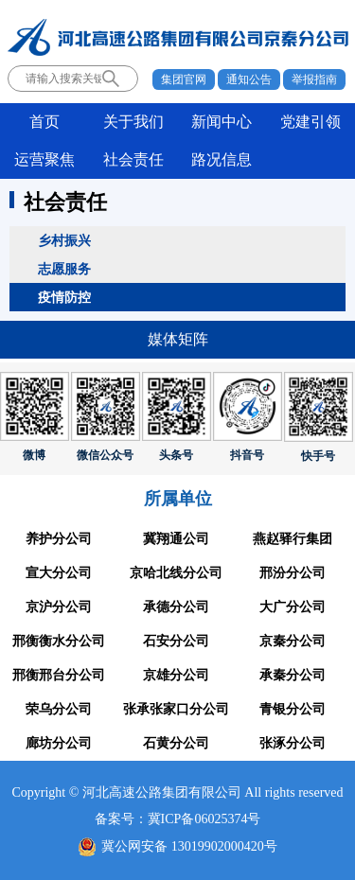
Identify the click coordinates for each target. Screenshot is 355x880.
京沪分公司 (59, 607)
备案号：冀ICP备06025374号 (178, 819)
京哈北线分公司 (176, 573)
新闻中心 (221, 122)
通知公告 (249, 79)
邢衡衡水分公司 (58, 641)
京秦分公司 (292, 641)
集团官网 (183, 79)
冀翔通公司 (176, 539)
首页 (44, 122)
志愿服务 (64, 268)
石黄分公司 (176, 743)
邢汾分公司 (292, 573)
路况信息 (221, 159)
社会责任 (133, 159)
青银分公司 (292, 709)
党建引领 (310, 122)
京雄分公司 (176, 675)
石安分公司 (176, 641)
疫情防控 (64, 297)
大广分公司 (292, 607)
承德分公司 (176, 607)
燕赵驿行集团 (292, 539)
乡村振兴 (64, 240)
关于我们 (133, 122)
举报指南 (314, 79)
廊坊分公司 (59, 743)
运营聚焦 (44, 159)
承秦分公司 (292, 675)
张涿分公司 (292, 743)
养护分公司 (59, 539)
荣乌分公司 (59, 709)
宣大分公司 (59, 573)
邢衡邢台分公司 (58, 675)
